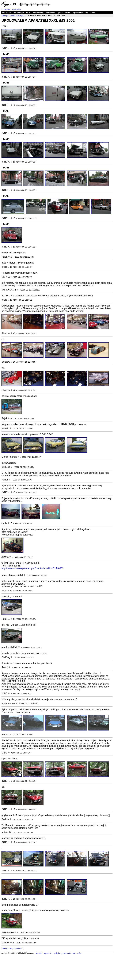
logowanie (5, 9)
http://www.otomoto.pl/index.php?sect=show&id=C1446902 (32, 568)
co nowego (19, 13)
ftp (87, 13)
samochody (38, 13)
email (92, 13)
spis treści (6, 13)
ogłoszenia (78, 13)
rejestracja (16, 9)
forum (68, 13)
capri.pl (5, 15)
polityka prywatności (62, 953)
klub (28, 13)
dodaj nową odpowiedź (12, 948)
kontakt (39, 953)
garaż (59, 13)
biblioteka (50, 13)
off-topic (20, 15)
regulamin (48, 953)
